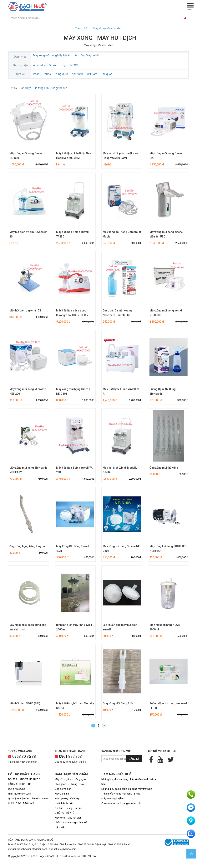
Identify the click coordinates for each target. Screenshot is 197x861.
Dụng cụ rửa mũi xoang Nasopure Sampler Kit (117, 313)
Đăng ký (134, 758)
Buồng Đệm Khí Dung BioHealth (162, 391)
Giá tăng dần (41, 88)
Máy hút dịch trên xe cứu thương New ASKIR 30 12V (72, 313)
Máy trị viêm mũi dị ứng (71, 55)
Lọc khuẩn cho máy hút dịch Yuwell (120, 627)
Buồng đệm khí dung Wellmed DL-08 (168, 706)
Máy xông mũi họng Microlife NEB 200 (27, 391)
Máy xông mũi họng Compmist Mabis (122, 234)
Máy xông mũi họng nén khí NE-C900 (166, 313)
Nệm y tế (59, 827)
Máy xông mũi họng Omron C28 (166, 155)
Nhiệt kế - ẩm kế (64, 803)
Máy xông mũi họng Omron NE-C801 (26, 155)
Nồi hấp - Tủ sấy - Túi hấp (68, 808)
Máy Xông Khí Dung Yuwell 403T (72, 548)
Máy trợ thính (62, 793)
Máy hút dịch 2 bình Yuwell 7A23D (72, 234)
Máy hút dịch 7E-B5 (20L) (24, 703)
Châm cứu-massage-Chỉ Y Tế (71, 822)
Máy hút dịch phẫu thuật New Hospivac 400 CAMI (73, 155)
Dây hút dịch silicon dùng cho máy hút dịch (27, 627)
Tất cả (13, 88)
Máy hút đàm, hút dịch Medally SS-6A (75, 706)
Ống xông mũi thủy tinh (163, 467)
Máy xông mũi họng (45, 55)
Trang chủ (81, 28)
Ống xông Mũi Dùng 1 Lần (118, 703)
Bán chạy (25, 88)
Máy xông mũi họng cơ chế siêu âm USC (166, 234)
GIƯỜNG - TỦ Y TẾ (64, 812)
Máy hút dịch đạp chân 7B (25, 310)
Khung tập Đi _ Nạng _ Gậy (69, 784)
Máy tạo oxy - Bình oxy (67, 798)
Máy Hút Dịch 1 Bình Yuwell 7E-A (122, 391)
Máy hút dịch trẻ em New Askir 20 (28, 234)
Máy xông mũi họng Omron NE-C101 (73, 391)
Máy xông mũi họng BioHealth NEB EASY (28, 470)
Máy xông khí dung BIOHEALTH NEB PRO (168, 548)
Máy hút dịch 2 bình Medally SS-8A (120, 470)
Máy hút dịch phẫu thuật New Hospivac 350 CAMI (120, 155)
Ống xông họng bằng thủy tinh (27, 546)
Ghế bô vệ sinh (63, 788)
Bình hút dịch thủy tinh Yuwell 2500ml (74, 627)
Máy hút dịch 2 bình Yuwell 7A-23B (75, 470)
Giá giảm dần (59, 88)
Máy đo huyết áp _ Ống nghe (70, 779)
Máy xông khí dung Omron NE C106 (121, 548)
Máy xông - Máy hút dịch (107, 28)
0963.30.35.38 (22, 756)
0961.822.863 (68, 756)
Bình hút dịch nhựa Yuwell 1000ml (165, 627)
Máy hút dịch (93, 55)
